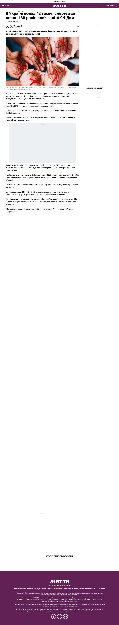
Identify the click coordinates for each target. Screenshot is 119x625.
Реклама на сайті (20, 589)
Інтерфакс (40, 99)
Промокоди (101, 589)
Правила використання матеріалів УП (60, 589)
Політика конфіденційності (36, 589)
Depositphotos (26, 89)
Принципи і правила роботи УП (84, 589)
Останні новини (94, 88)
